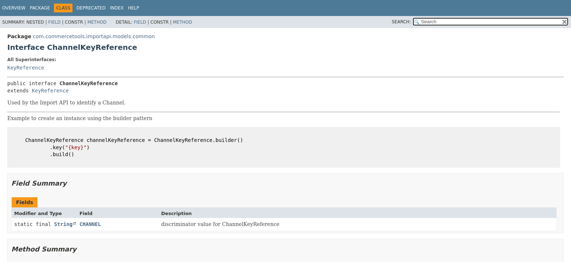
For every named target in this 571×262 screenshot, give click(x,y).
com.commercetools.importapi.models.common (94, 36)
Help (133, 8)
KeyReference (25, 68)
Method (97, 22)
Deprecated (91, 8)
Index (117, 8)
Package (40, 8)
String (63, 224)
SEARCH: (401, 21)
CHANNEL (90, 224)
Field (54, 22)
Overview (13, 8)
